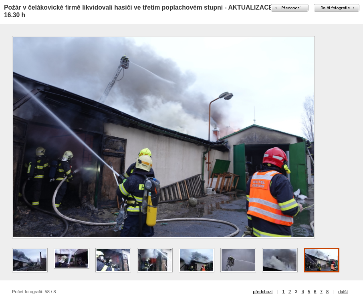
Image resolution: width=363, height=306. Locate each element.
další (343, 291)
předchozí (262, 291)
